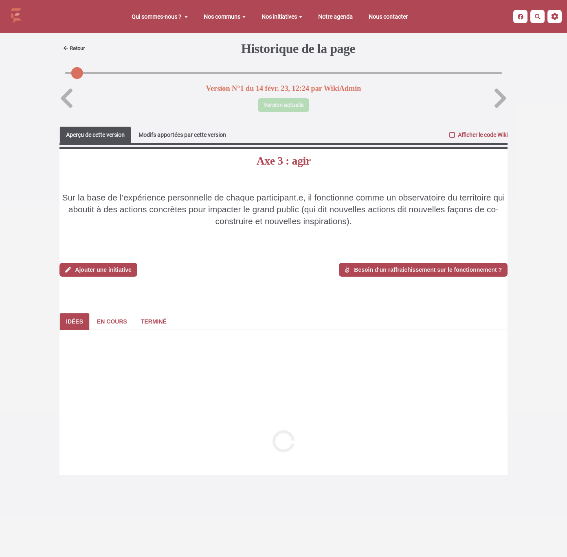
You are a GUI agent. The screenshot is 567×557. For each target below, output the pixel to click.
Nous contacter (388, 16)
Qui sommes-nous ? (160, 16)
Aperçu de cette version (95, 135)
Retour (74, 48)
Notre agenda (335, 16)
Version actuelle (283, 105)
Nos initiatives (282, 16)
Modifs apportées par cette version (182, 135)
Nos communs (225, 16)
